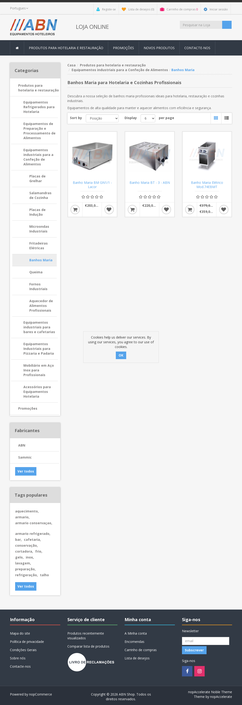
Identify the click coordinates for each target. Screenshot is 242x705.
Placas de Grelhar (37, 178)
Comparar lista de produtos (88, 646)
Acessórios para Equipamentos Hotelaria (37, 392)
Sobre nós (18, 658)
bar (18, 539)
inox (30, 557)
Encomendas (134, 641)
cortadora (24, 551)
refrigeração (26, 575)
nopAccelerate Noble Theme (210, 692)
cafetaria (32, 539)
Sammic (25, 457)
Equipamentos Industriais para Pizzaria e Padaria (38, 349)
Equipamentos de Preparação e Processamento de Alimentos (39, 130)
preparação (25, 569)
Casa (71, 65)
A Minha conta (136, 633)
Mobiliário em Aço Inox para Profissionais (38, 370)
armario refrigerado (32, 533)
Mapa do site (20, 633)
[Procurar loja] (201, 25)
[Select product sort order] (102, 118)
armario (22, 517)
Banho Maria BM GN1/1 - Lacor (92, 185)
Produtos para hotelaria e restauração (38, 87)
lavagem (23, 563)
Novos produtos (159, 48)
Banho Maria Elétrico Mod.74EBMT (207, 185)
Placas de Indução (37, 212)
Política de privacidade (27, 641)
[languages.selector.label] (19, 8)
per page (166, 118)
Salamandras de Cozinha (40, 195)
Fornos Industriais (38, 286)
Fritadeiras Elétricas (38, 245)
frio (38, 551)
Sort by (76, 118)
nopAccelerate (221, 696)
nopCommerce (40, 694)
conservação (26, 545)
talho (44, 575)
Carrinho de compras (141, 650)
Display (131, 118)
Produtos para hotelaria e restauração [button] (66, 48)
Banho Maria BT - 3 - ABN (150, 183)
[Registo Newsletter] (205, 641)
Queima (36, 272)
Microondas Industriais (39, 228)
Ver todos (25, 471)
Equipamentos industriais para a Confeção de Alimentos (38, 157)
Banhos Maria (40, 260)
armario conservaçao (33, 523)
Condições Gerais (23, 650)
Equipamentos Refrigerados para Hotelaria (39, 107)
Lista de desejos (137, 658)
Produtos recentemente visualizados (85, 635)
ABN (21, 445)
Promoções (123, 48)
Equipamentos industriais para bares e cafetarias (39, 327)
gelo (19, 557)
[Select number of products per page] (148, 118)
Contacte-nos (197, 48)
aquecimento (27, 511)
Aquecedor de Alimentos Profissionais (41, 306)
